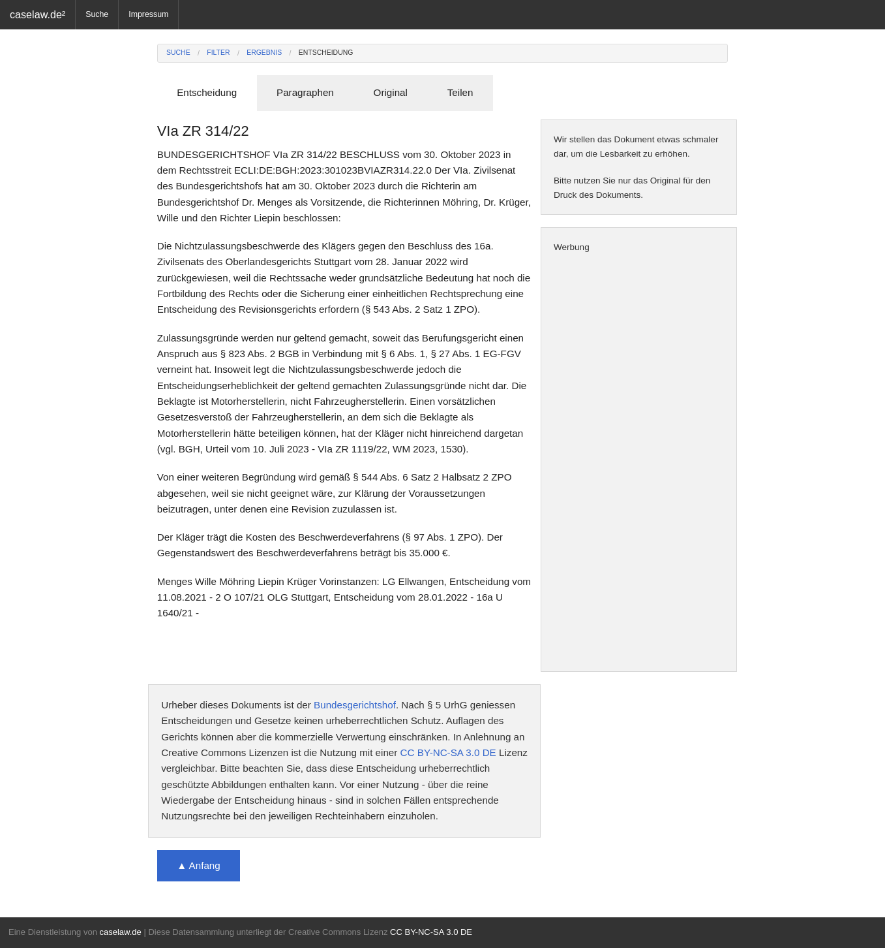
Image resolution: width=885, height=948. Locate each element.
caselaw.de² (37, 14)
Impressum (148, 14)
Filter (218, 52)
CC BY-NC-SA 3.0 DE (448, 752)
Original (391, 92)
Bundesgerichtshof (355, 704)
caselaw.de (120, 932)
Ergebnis (264, 52)
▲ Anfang (198, 865)
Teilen (460, 92)
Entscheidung (326, 52)
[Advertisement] (639, 463)
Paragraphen (305, 92)
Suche (96, 14)
